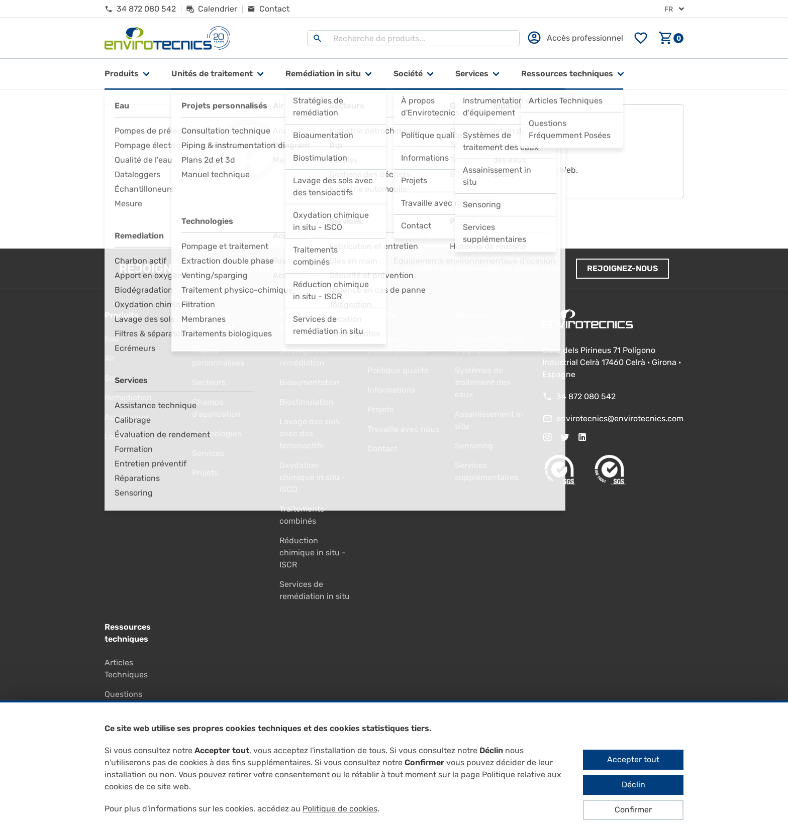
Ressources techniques (567, 73)
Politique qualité (398, 370)
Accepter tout (633, 759)
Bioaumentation (309, 382)
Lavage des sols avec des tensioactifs (309, 433)
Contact (382, 448)
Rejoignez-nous (622, 268)
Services (471, 73)
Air (110, 358)
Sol (110, 378)
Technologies (216, 433)
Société (408, 73)
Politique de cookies (340, 808)
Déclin (633, 784)
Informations (391, 390)
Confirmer (633, 809)
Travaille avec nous (403, 429)
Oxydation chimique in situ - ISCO (312, 477)
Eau (112, 338)
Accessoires (127, 417)
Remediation (128, 397)
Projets (205, 473)
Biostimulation (306, 402)
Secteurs (209, 382)
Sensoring (474, 445)
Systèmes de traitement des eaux (482, 382)
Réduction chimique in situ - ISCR (312, 552)
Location (121, 436)
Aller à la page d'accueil (394, 223)
